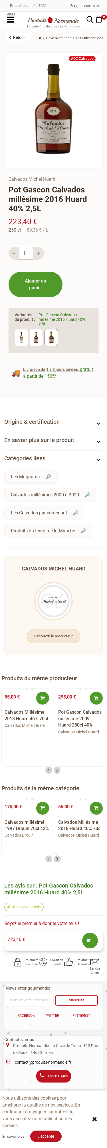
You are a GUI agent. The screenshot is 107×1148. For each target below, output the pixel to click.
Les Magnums (25, 477)
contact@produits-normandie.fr (43, 1062)
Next (57, 770)
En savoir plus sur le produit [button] (39, 440)
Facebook (26, 1016)
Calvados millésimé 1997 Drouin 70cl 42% (27, 825)
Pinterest (81, 1016)
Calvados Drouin (19, 835)
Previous (48, 770)
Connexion (91, 5)
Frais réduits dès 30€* (28, 5)
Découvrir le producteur (53, 636)
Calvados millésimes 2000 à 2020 (45, 495)
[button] (17, 37)
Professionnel (74, 6)
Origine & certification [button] (32, 421)
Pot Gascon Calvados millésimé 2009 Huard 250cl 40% (80, 718)
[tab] (53, 423)
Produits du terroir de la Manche (43, 531)
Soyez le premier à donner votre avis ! (41, 923)
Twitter (52, 1016)
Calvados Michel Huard (32, 179)
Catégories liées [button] (24, 458)
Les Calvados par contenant (39, 513)
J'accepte (46, 1136)
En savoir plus (13, 1136)
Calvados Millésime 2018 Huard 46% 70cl (26, 715)
